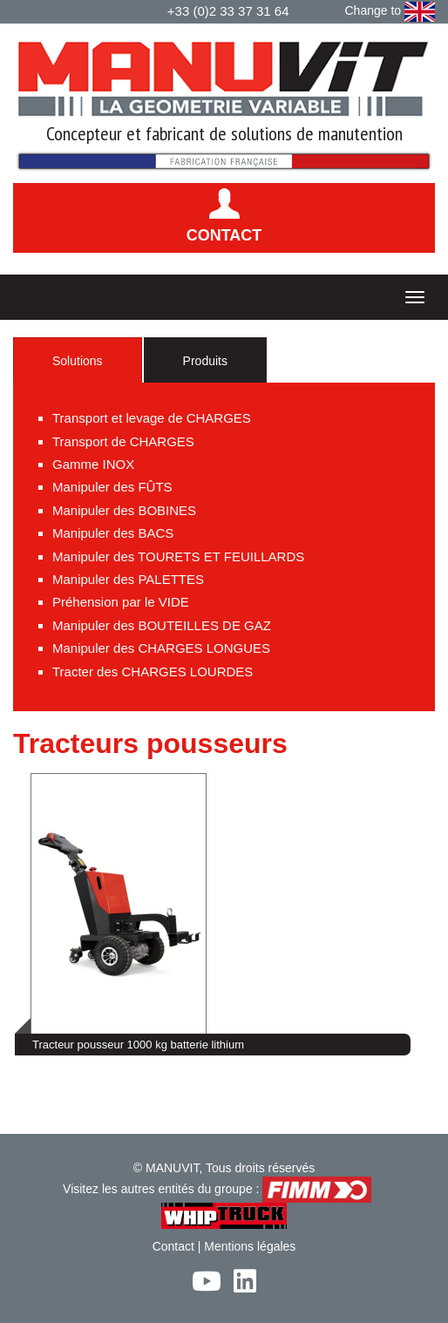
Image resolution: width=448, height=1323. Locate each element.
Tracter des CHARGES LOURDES (152, 671)
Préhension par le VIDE (120, 601)
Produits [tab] (205, 361)
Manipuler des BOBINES (124, 510)
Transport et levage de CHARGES (151, 417)
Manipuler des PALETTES (128, 579)
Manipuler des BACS (112, 533)
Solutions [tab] (77, 361)
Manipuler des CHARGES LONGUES (161, 648)
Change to (390, 12)
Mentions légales (249, 1246)
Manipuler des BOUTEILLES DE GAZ (161, 625)
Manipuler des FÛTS (112, 486)
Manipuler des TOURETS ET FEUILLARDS (178, 556)
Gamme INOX (93, 464)
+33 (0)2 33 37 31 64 (228, 10)
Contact (173, 1246)
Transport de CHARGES (123, 441)
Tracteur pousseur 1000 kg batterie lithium (138, 1044)
